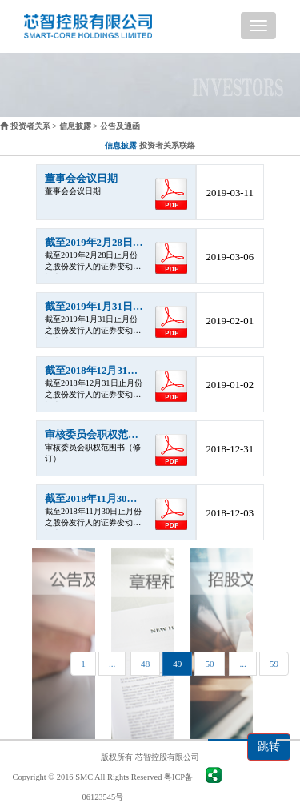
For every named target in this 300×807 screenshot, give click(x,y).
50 (209, 663)
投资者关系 (30, 126)
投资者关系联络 (167, 145)
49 (177, 663)
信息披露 (75, 126)
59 (274, 663)
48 (145, 663)
